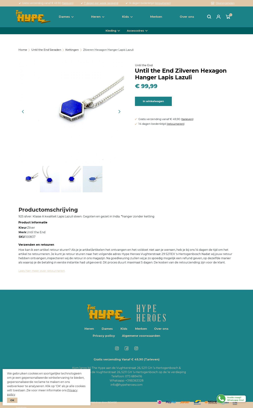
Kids (127, 16)
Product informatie (32, 222)
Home (22, 49)
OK (12, 400)
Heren (97, 16)
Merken (156, 16)
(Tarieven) (152, 359)
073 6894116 (133, 376)
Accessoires (135, 30)
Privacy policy (104, 335)
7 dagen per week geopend (101, 3)
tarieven (68, 3)
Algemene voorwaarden (141, 335)
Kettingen (72, 49)
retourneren (162, 3)
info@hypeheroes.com (126, 384)
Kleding (111, 30)
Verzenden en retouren (36, 244)
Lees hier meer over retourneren (41, 271)
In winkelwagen (153, 101)
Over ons (187, 16)
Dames (66, 16)
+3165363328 (134, 380)
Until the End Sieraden (46, 49)
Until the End (144, 65)
